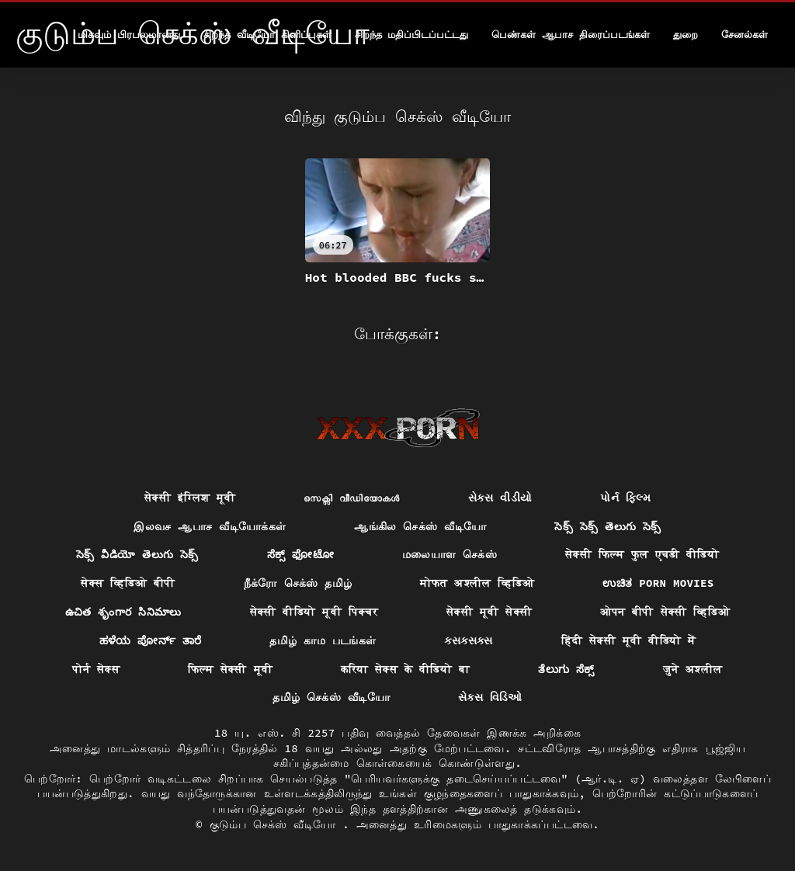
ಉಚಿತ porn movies (657, 583)
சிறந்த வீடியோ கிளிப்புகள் (267, 34)
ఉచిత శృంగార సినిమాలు (123, 612)
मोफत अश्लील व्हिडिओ (477, 583)
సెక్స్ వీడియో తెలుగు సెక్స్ (137, 554)
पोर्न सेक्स (96, 669)
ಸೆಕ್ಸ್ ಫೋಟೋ (300, 554)
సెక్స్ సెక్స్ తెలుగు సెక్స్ (607, 526)
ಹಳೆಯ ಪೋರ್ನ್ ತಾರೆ (150, 640)
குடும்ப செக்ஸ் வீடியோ (276, 824)
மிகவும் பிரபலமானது (129, 34)
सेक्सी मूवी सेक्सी (489, 612)
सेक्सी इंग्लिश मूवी (189, 498)
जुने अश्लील (693, 669)
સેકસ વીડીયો (500, 498)
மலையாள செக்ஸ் (449, 554)
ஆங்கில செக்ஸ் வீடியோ (420, 526)
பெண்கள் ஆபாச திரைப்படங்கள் (570, 34)
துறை (685, 34)
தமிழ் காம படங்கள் (322, 640)
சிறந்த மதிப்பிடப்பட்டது (412, 34)
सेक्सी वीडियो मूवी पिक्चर (314, 612)
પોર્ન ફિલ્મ (625, 498)
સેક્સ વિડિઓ (490, 697)
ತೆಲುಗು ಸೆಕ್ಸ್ (566, 669)
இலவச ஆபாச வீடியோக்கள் (210, 526)
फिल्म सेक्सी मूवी (230, 669)
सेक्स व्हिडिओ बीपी (128, 583)
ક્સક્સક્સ (468, 640)
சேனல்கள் (744, 34)
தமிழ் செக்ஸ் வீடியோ (331, 697)
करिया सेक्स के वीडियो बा (405, 669)
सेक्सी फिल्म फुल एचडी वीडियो (642, 554)
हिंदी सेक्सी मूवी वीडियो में (628, 640)
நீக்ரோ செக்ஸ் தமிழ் (298, 583)
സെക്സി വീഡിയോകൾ (351, 498)
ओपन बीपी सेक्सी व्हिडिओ (665, 612)
